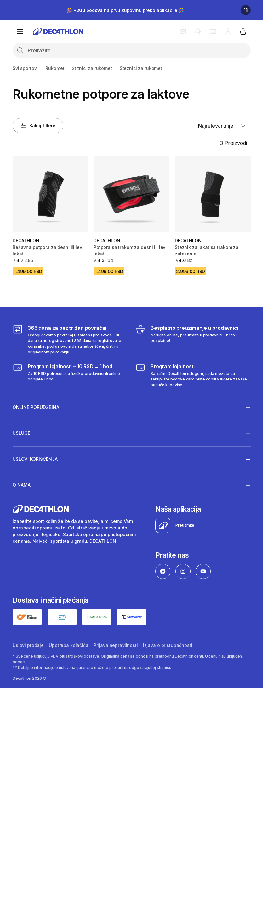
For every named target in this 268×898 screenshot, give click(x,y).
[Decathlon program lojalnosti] (193, 375)
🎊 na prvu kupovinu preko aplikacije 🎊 (125, 10)
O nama (22, 485)
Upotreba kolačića (68, 645)
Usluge (21, 433)
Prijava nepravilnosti (116, 645)
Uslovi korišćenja (35, 459)
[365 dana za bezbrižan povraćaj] (70, 339)
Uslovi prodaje (28, 645)
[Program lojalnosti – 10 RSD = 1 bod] (70, 375)
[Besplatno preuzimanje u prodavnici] (193, 339)
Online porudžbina (36, 406)
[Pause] (246, 10)
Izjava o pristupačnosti (167, 645)
